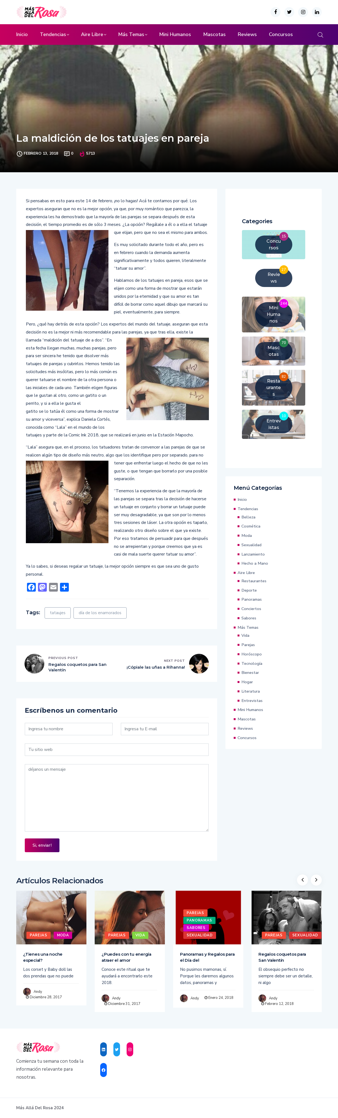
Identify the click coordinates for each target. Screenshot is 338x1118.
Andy (38, 991)
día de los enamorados (100, 613)
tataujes (58, 613)
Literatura (250, 691)
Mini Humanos (175, 34)
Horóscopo (251, 654)
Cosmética (250, 526)
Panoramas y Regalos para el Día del (207, 957)
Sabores (248, 618)
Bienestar (250, 672)
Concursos (281, 34)
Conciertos (251, 608)
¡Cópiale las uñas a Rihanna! (156, 667)
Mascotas (214, 34)
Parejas (248, 644)
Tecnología (251, 663)
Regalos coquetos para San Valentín (77, 667)
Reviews (247, 34)
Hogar (247, 682)
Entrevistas (252, 700)
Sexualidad (251, 545)
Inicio (22, 34)
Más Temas (131, 34)
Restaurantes (253, 581)
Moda (246, 535)
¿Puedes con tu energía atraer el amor (126, 957)
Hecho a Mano (254, 563)
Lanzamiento (253, 554)
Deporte (249, 590)
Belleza (248, 517)
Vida (245, 635)
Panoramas (251, 599)
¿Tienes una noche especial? (42, 957)
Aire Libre (92, 34)
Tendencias (53, 34)
